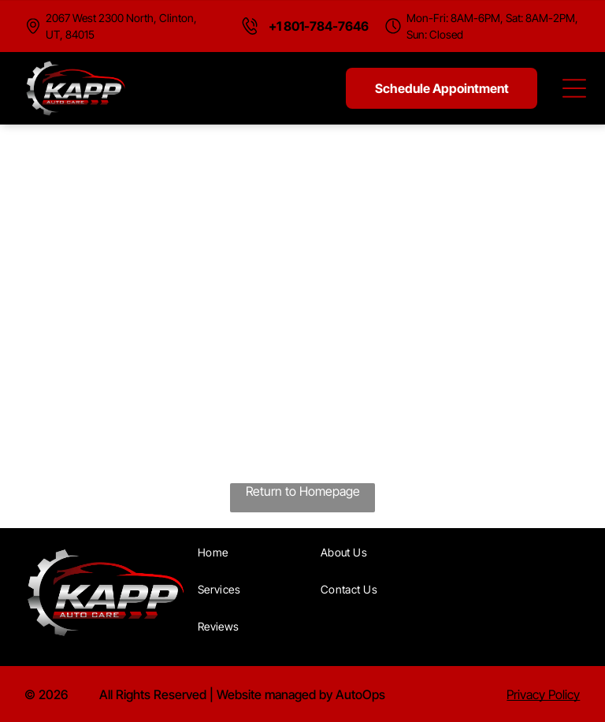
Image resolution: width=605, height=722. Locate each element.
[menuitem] (254, 552)
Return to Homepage (303, 491)
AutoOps (360, 694)
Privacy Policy (543, 694)
